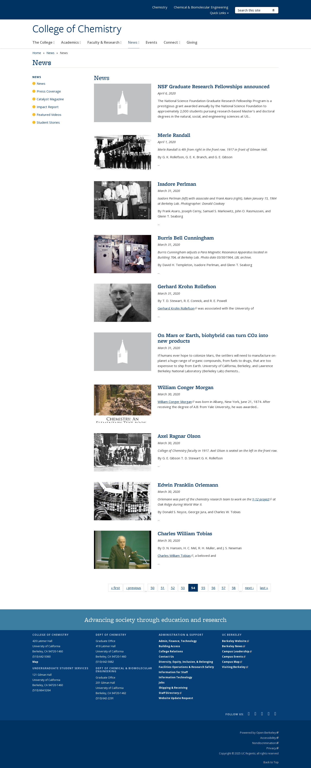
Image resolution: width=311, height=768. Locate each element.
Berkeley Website (235, 641)
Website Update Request (176, 698)
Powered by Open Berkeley (259, 732)
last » (265, 587)
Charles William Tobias (185, 533)
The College (43, 42)
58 (235, 588)
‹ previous (135, 587)
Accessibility (269, 738)
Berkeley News (233, 646)
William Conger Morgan (185, 387)
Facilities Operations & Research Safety (186, 667)
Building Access (169, 646)
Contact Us (166, 656)
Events (151, 42)
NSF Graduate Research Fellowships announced (214, 86)
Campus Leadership (237, 651)
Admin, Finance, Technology (178, 641)
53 (184, 588)
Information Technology (175, 677)
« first (117, 587)
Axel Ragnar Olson (179, 435)
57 (225, 588)
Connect (172, 42)
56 (214, 588)
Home (36, 53)
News (134, 42)
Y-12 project (262, 499)
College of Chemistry (76, 28)
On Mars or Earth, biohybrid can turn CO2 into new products (213, 338)
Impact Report (48, 107)
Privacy (273, 748)
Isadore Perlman (177, 183)
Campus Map (232, 662)
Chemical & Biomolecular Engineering (201, 7)
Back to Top (271, 762)
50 (154, 588)
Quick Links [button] (219, 13)
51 (164, 588)
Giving (192, 42)
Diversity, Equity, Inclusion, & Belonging (186, 662)
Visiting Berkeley (235, 667)
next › (251, 587)
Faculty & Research (104, 42)
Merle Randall (174, 135)
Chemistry (159, 7)
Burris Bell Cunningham (186, 237)
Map (35, 662)
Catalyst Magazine (50, 99)
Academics (71, 42)
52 (174, 588)
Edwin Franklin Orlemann (188, 484)
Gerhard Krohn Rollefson (187, 286)
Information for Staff (173, 672)
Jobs (162, 682)
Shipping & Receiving (173, 688)
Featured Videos (49, 114)
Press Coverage (49, 91)
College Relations (171, 651)
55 (204, 588)
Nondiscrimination (265, 743)
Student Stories (48, 122)
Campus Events (234, 656)
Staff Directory (170, 693)
